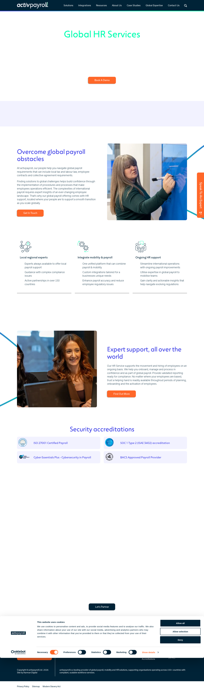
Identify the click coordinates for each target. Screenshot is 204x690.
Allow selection (180, 663)
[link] (68, 5)
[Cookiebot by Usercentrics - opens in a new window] (18, 684)
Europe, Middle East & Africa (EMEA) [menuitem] (178, 645)
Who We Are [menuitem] (147, 641)
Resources (101, 5)
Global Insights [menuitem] (119, 644)
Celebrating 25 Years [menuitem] (151, 644)
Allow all (180, 655)
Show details (148, 684)
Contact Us (173, 5)
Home (20, 15)
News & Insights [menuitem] (120, 641)
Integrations (84, 5)
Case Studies (134, 5)
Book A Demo (102, 80)
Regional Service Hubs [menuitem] (178, 641)
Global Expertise (154, 5)
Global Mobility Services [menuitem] (71, 644)
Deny (180, 672)
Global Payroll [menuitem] (66, 641)
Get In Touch (31, 213)
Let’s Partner (102, 606)
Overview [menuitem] (90, 641)
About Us (117, 5)
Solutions (68, 5)
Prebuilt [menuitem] (89, 644)
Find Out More (122, 393)
